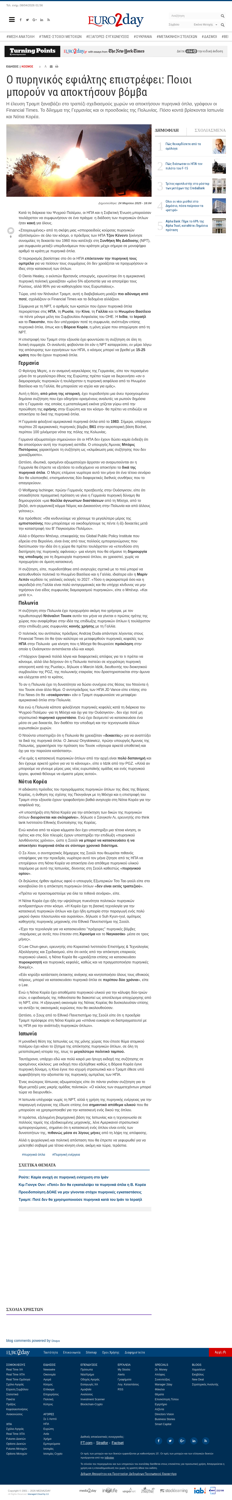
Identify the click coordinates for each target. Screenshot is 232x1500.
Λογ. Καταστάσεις (128, 1384)
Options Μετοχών (16, 1453)
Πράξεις (11, 1404)
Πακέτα (10, 1399)
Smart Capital (163, 1424)
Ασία (46, 1433)
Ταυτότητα (51, 1352)
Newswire (49, 1369)
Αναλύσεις (87, 1394)
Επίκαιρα (49, 1389)
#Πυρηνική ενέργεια (66, 1154)
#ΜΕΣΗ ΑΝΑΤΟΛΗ (20, 36)
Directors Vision (164, 1414)
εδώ (191, 51)
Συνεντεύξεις (162, 1379)
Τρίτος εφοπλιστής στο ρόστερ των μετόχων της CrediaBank (187, 186)
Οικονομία (50, 1374)
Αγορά (47, 1379)
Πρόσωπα (87, 1369)
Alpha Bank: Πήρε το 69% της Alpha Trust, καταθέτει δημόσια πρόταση (187, 225)
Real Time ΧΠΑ (15, 1374)
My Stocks (124, 1369)
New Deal (198, 1379)
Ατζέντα (159, 1409)
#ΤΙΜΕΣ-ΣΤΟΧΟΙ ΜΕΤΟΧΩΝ (60, 36)
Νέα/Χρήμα (87, 1374)
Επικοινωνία (71, 1352)
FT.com (86, 1443)
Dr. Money (161, 1369)
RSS (120, 1389)
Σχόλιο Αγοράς (15, 1384)
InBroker (109, 1457)
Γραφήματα (124, 1379)
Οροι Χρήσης (110, 1352)
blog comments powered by (33, 1341)
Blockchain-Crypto (92, 1404)
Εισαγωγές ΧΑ (89, 1384)
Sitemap (91, 1352)
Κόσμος (48, 1384)
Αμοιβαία (86, 1389)
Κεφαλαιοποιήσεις (17, 1409)
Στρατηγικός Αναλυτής (205, 1384)
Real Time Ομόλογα (18, 1379)
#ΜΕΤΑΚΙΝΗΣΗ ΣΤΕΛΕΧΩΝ (177, 36)
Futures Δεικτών (16, 1438)
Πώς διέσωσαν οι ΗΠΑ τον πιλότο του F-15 (184, 166)
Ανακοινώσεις (14, 1414)
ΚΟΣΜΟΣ (27, 66)
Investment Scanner (93, 1399)
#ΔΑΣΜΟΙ (209, 36)
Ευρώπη (49, 1429)
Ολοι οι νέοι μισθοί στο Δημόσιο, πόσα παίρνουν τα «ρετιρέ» (184, 205)
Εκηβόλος (198, 1374)
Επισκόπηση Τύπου (167, 1399)
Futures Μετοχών (16, 1448)
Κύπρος (48, 1404)
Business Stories (165, 1419)
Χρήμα (47, 1438)
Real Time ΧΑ (14, 1369)
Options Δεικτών (16, 1443)
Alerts (121, 1374)
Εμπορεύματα (52, 1443)
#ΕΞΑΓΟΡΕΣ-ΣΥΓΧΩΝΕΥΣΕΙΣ (107, 36)
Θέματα (159, 1394)
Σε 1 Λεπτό (50, 1419)
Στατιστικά (12, 1394)
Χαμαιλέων (198, 1369)
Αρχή (218, 1352)
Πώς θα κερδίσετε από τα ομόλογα (183, 146)
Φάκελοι (160, 1389)
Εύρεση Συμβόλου (17, 1389)
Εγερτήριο (161, 1404)
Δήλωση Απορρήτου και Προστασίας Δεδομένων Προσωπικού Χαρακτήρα (128, 1474)
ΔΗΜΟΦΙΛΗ (167, 130)
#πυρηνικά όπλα (33, 1154)
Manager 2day (163, 1384)
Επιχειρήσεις (51, 1394)
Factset (117, 1443)
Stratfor (102, 1443)
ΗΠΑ (46, 1424)
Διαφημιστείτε (135, 1352)
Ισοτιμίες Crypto (53, 1453)
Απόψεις (160, 1374)
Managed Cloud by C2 (38, 1494)
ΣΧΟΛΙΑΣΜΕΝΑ (210, 130)
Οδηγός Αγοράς (90, 1379)
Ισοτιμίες (49, 1448)
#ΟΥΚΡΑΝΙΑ (143, 36)
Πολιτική (48, 1399)
